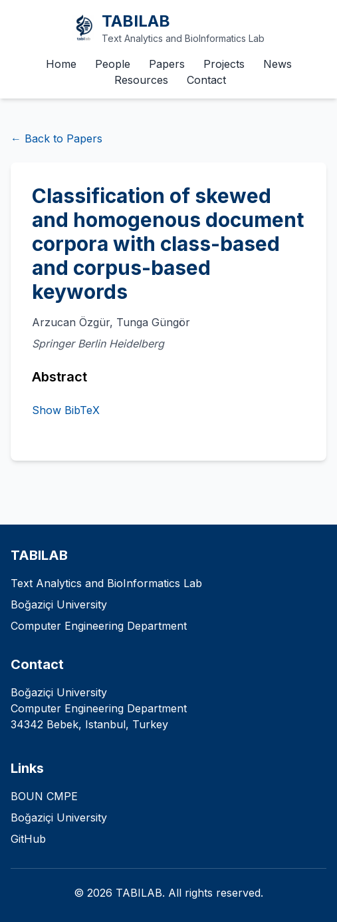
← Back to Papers (56, 138)
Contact (206, 80)
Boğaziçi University (59, 817)
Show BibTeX (66, 410)
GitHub (28, 838)
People (112, 64)
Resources (141, 80)
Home (61, 64)
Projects (224, 64)
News (277, 64)
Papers (167, 64)
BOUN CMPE (44, 796)
